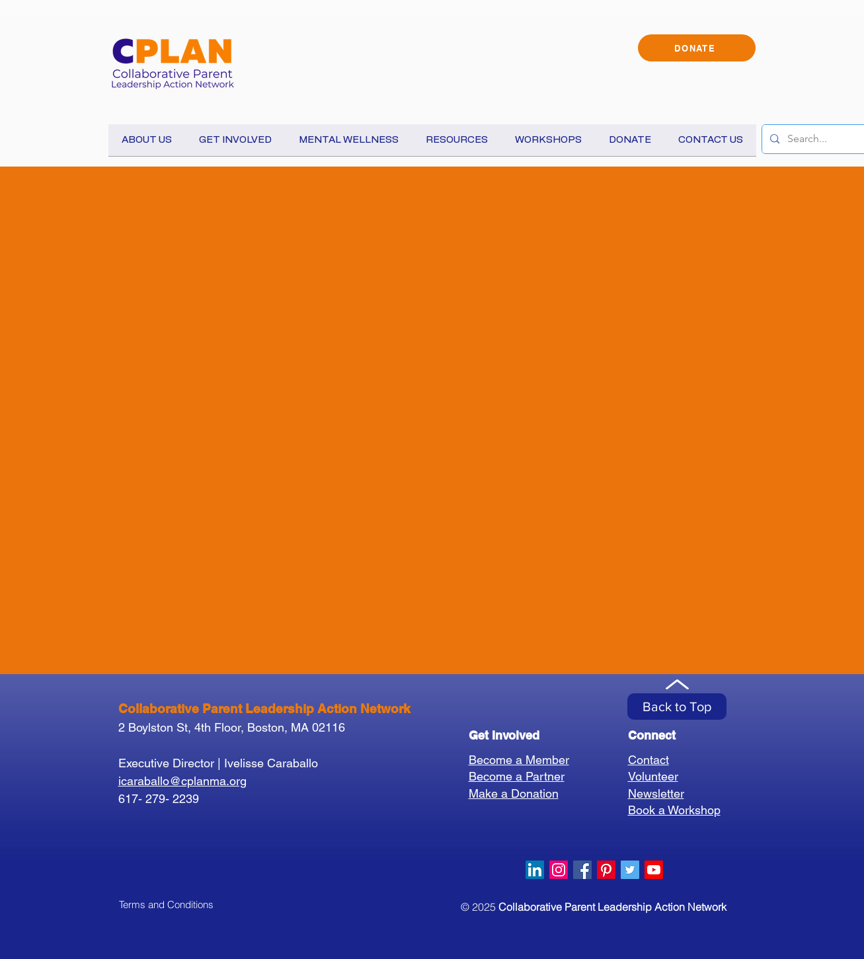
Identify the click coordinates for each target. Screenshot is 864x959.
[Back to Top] (677, 706)
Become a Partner (517, 776)
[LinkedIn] (535, 870)
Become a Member (519, 760)
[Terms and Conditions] (166, 905)
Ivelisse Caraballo (271, 763)
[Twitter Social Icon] (630, 870)
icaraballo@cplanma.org (182, 781)
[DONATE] (697, 47)
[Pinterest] (606, 870)
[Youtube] (654, 870)
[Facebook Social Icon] (582, 870)
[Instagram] (558, 870)
